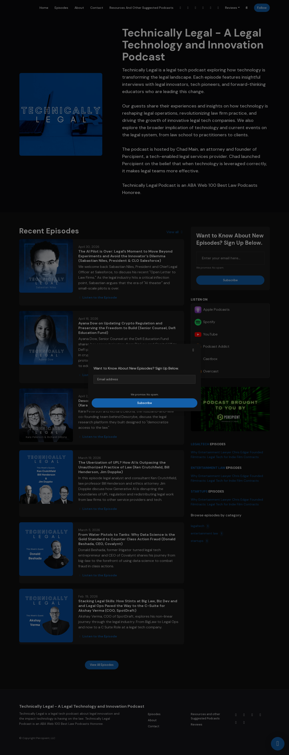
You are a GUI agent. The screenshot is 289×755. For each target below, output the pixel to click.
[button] (193, 350)
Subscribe (144, 403)
